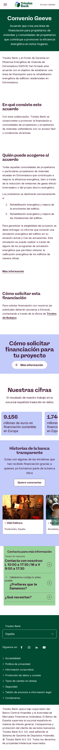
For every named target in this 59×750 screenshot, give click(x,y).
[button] (55, 521)
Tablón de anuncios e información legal (26, 692)
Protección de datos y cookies (21, 675)
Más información (13, 271)
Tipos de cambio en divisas (19, 680)
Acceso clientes (47, 4)
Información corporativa (18, 669)
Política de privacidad (16, 664)
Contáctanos (11, 697)
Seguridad (9, 686)
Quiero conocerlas (29, 482)
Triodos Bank (13, 626)
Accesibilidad (11, 658)
